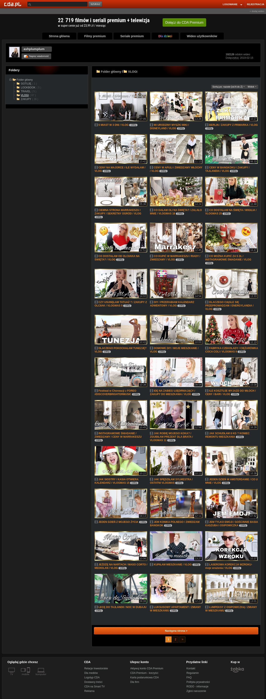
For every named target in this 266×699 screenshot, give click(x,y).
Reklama (89, 691)
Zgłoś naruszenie (196, 691)
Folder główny (111, 71)
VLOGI (132, 71)
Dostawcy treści (93, 682)
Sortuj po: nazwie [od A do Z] (228, 86)
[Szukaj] (57, 4)
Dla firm (134, 682)
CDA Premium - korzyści (144, 672)
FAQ (189, 677)
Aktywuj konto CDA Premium (146, 668)
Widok (252, 86)
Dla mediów (91, 672)
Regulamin (192, 672)
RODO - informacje (197, 686)
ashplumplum (34, 49)
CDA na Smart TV (94, 686)
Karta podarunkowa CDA (144, 677)
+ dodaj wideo (257, 11)
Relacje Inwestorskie (96, 668)
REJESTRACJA (255, 4)
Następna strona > (176, 630)
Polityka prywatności (198, 682)
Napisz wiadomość (36, 56)
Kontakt (190, 668)
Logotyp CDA (92, 677)
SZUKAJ (95, 4)
